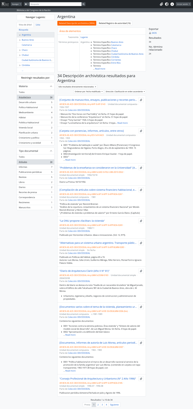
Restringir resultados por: (35, 77)
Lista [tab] (38, 24)
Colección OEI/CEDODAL (79, 110)
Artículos (35, 162)
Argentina (26, 34)
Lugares (84, 37)
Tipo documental (28, 151)
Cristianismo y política (35, 138)
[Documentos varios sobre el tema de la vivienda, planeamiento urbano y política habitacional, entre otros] (98, 306)
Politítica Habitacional (35, 123)
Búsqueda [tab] (23, 29)
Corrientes (116, 59)
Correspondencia (35, 198)
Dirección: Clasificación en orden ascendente (124, 91)
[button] (161, 4)
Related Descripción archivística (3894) (77, 23)
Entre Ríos (116, 62)
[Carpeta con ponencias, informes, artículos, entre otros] (91, 130)
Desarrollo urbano (35, 103)
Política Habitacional (35, 108)
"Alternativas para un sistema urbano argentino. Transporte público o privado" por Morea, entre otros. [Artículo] (98, 242)
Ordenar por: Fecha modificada (88, 91)
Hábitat (35, 118)
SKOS (153, 33)
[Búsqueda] (55, 4)
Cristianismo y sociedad (35, 143)
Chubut (25, 55)
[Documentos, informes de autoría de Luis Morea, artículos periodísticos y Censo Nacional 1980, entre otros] (98, 342)
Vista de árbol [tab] (25, 24)
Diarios (35, 188)
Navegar (15, 4)
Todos (22, 92)
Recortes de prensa (35, 193)
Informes (35, 168)
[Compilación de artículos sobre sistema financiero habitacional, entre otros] (98, 189)
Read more (100, 68)
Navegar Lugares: (35, 17)
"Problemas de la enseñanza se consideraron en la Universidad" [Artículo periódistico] (98, 167)
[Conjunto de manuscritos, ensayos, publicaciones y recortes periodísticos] (98, 99)
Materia (23, 86)
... (22, 70)
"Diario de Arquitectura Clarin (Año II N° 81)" (84, 270)
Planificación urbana (35, 133)
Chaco (25, 50)
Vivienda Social (35, 128)
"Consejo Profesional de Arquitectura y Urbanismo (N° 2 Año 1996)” (97, 378)
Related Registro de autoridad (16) (115, 23)
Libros (35, 183)
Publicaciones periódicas (35, 173)
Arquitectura (35, 98)
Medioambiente (35, 113)
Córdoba (26, 65)
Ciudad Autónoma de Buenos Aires (38, 60)
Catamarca (27, 45)
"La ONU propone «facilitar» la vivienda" (82, 220)
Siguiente (114, 404)
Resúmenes (35, 203)
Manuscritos (35, 208)
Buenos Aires (28, 40)
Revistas (35, 178)
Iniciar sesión (182, 4)
